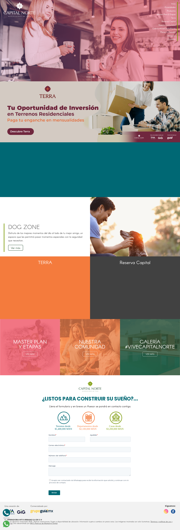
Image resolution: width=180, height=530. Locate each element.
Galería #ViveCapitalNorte (164, 28)
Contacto (171, 39)
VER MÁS (30, 354)
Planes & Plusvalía (168, 32)
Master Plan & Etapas (166, 14)
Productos (171, 11)
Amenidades (170, 7)
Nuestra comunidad (167, 25)
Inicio (173, 3)
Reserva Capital (169, 21)
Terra (173, 18)
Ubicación (171, 35)
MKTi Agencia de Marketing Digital (43, 523)
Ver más (15, 247)
